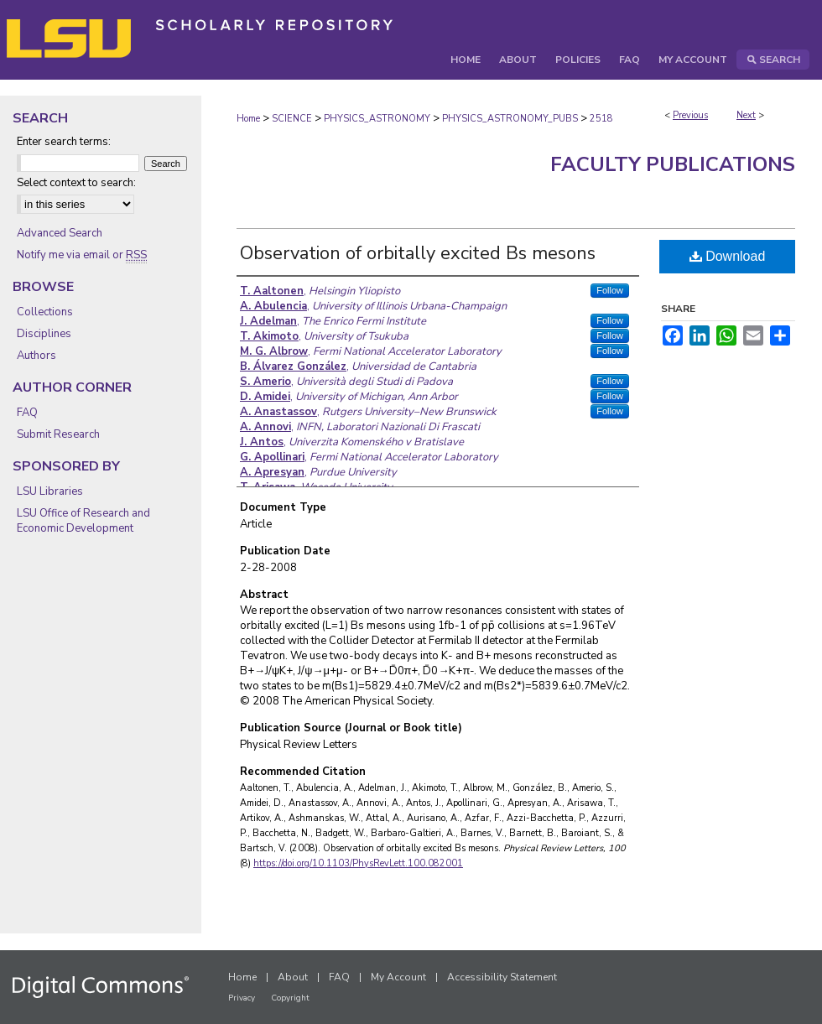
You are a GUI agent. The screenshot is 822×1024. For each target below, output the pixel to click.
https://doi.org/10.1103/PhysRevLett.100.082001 (358, 863)
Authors (36, 355)
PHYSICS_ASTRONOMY (377, 118)
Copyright (290, 998)
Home (248, 118)
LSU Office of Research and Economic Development (83, 521)
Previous (690, 115)
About (293, 977)
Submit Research (58, 434)
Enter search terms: (64, 141)
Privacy (241, 998)
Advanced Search (59, 233)
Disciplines (44, 333)
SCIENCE (292, 118)
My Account (398, 977)
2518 (601, 118)
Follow (609, 290)
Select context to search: (76, 182)
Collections (45, 312)
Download (727, 256)
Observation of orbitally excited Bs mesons (418, 253)
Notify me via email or (82, 254)
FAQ (27, 412)
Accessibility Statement (502, 977)
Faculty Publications (672, 164)
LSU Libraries (50, 491)
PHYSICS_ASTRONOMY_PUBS (510, 118)
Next (746, 115)
